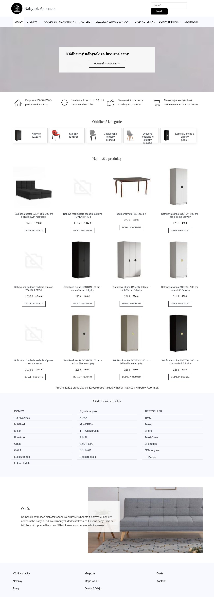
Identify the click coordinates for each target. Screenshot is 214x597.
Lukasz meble (73, 442)
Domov (19, 22)
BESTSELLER (122, 411)
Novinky (17, 566)
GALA (117, 436)
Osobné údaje (93, 573)
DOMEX (20, 411)
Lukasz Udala (23, 448)
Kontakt (161, 566)
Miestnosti (190, 22)
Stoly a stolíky (144, 22)
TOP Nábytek (170, 411)
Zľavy (16, 573)
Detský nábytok (168, 22)
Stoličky (32, 22)
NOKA (19, 417)
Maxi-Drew (120, 430)
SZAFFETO (22, 436)
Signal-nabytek (73, 411)
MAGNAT (119, 417)
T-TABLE (168, 442)
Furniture (20, 430)
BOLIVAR (168, 436)
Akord (166, 423)
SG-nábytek (22, 442)
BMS (67, 417)
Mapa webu (91, 566)
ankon (68, 423)
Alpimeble (70, 436)
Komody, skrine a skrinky (59, 22)
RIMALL (69, 430)
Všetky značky (21, 558)
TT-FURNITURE (123, 423)
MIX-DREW (170, 417)
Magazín (90, 558)
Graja (166, 430)
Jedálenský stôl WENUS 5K (131, 214)
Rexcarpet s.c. (122, 442)
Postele (85, 22)
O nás (160, 558)
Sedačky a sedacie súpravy (112, 22)
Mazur (19, 423)
